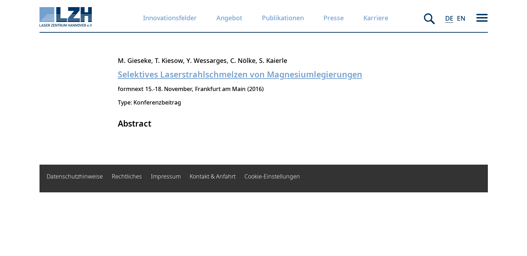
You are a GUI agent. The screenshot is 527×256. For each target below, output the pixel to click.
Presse (333, 18)
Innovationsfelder (170, 18)
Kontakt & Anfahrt (213, 176)
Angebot (229, 18)
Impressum (166, 176)
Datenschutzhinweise (75, 176)
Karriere (375, 18)
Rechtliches (127, 176)
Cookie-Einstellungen (272, 176)
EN (461, 18)
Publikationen (283, 18)
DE (449, 18)
